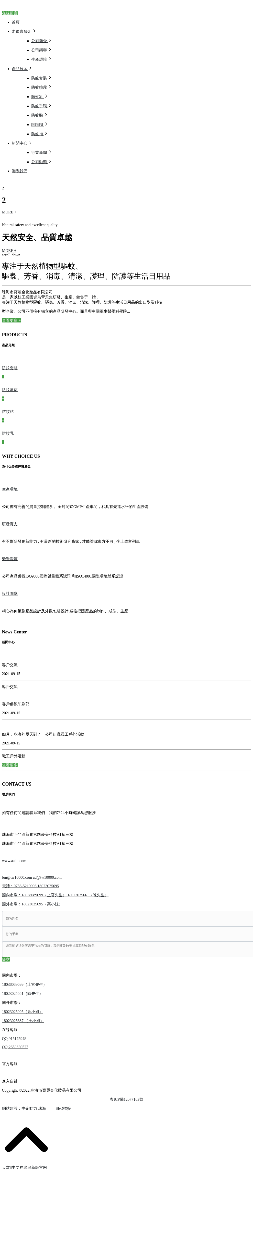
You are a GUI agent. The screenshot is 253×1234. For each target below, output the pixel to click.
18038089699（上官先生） (24, 984)
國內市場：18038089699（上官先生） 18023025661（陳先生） (55, 895)
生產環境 (10, 489)
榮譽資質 (10, 559)
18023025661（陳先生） (22, 993)
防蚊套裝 (10, 368)
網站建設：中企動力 (19, 1108)
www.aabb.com (14, 861)
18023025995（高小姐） (22, 1012)
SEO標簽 (63, 1108)
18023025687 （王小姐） (23, 1021)
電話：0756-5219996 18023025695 (30, 886)
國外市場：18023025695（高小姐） (32, 904)
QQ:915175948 (14, 1039)
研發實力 (10, 524)
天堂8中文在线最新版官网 (24, 1167)
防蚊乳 (8, 433)
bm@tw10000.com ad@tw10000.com (32, 877)
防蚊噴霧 (10, 390)
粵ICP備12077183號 (126, 1099)
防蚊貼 (8, 411)
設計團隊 (10, 594)
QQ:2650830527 (15, 1047)
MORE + (9, 212)
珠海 (42, 1108)
